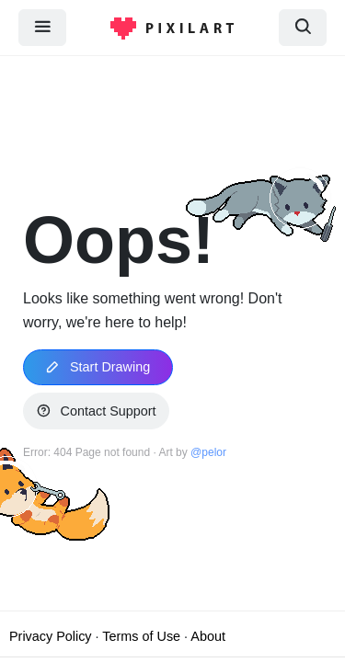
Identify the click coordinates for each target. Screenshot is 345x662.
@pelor (208, 452)
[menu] (42, 27)
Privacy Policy (50, 636)
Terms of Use (141, 636)
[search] (303, 27)
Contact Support (96, 411)
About (207, 636)
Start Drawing (98, 367)
